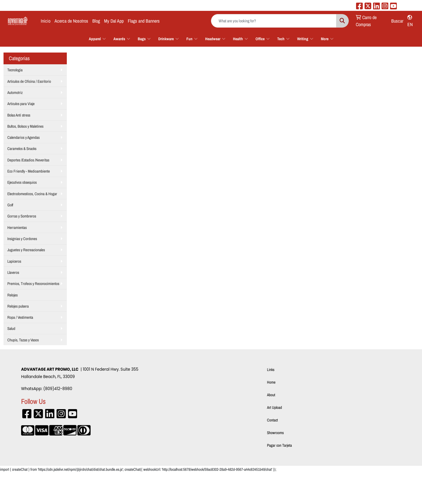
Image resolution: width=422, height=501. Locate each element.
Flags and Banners (144, 21)
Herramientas (17, 227)
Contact (272, 420)
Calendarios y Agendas (23, 137)
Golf (10, 205)
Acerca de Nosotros (71, 21)
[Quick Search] (273, 21)
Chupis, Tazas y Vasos (23, 340)
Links (270, 369)
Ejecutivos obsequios (22, 182)
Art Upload (274, 407)
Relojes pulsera (18, 306)
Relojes (12, 295)
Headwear (215, 38)
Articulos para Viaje (21, 103)
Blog (96, 21)
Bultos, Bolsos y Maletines (25, 126)
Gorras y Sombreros (21, 216)
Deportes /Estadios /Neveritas (28, 160)
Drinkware (168, 38)
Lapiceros (14, 261)
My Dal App (114, 21)
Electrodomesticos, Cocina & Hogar (32, 193)
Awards (121, 38)
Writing (305, 38)
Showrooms (275, 432)
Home (271, 382)
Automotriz (15, 92)
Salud (11, 328)
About (271, 394)
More (327, 38)
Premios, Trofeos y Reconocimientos (33, 283)
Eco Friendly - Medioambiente (28, 171)
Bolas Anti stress (18, 115)
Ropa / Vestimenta (20, 317)
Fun (192, 38)
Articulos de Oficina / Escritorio (29, 81)
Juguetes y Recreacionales (26, 249)
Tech (283, 38)
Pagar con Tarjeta (279, 445)
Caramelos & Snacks (21, 148)
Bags (144, 38)
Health (240, 38)
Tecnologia (15, 69)
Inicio (45, 21)
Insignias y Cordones (22, 238)
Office (263, 38)
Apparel (97, 38)
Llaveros (13, 272)
